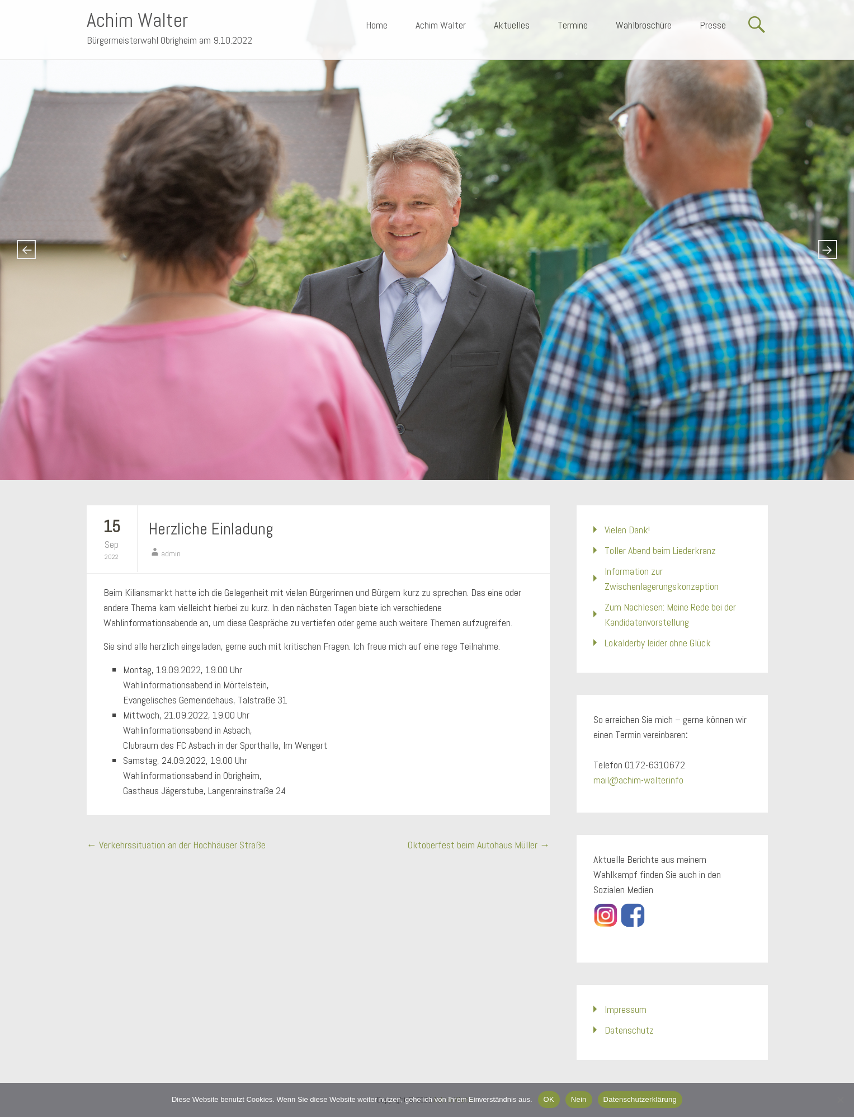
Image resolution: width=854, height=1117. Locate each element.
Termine (573, 24)
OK (549, 1099)
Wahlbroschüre (644, 24)
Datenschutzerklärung (640, 1099)
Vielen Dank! (627, 529)
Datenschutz (629, 1030)
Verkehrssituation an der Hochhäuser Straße (176, 844)
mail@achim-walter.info (638, 779)
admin (171, 553)
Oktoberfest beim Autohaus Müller (479, 844)
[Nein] (840, 1099)
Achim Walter (137, 20)
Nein (579, 1099)
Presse (713, 24)
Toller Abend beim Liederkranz (660, 550)
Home (377, 24)
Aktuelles (512, 24)
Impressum (626, 1009)
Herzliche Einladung (211, 528)
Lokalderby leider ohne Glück (658, 642)
